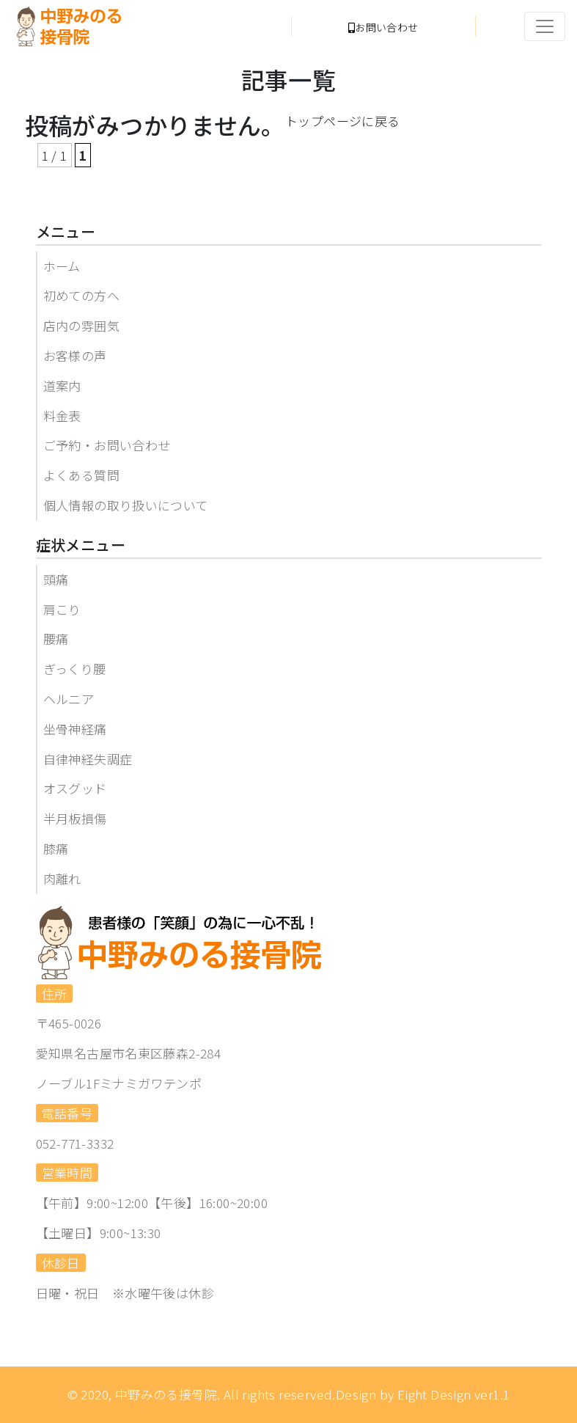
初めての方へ (81, 295)
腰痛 (56, 638)
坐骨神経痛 (75, 729)
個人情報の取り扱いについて (125, 505)
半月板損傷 (75, 818)
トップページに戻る (342, 120)
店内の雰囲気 (81, 325)
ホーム (62, 266)
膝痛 (56, 848)
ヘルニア (69, 698)
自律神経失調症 (88, 759)
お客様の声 (75, 355)
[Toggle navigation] (544, 26)
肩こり (62, 609)
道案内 (62, 385)
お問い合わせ (383, 27)
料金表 (62, 415)
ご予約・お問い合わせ (107, 445)
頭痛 (56, 579)
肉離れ (62, 878)
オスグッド (75, 788)
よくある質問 (81, 475)
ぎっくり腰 (74, 668)
